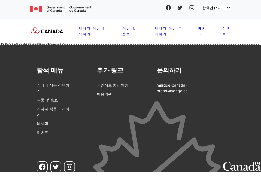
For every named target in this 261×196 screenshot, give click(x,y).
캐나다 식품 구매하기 (53, 111)
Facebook (168, 7)
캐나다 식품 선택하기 (53, 88)
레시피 (42, 123)
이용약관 (104, 94)
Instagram (191, 7)
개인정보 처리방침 (112, 85)
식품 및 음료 (47, 99)
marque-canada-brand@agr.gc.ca (172, 88)
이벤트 (42, 132)
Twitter (180, 7)
